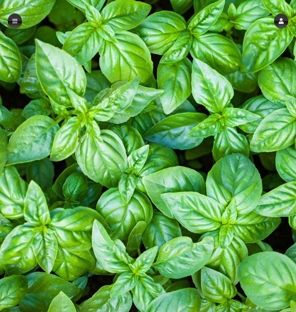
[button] (281, 21)
